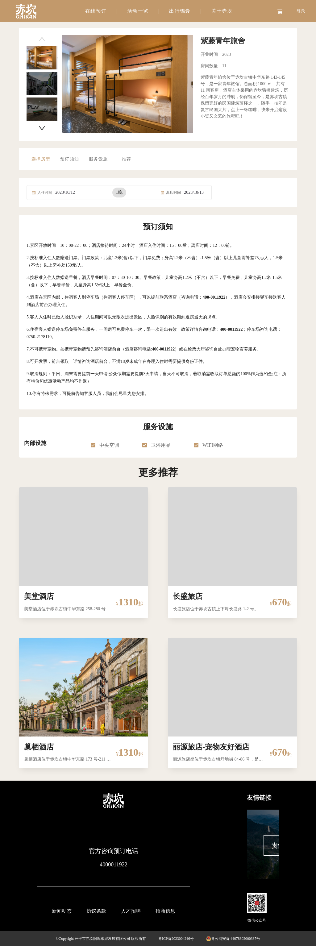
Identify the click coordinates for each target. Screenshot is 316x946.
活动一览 (137, 11)
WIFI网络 (212, 445)
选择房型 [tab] (40, 159)
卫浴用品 (161, 445)
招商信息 (165, 911)
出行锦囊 (179, 11)
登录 (301, 11)
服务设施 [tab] (98, 159)
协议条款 (96, 911)
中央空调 (109, 445)
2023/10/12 (65, 192)
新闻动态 (62, 911)
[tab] (95, 11)
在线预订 (95, 11)
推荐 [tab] (126, 159)
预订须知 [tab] (69, 159)
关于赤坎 (221, 11)
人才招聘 (131, 911)
